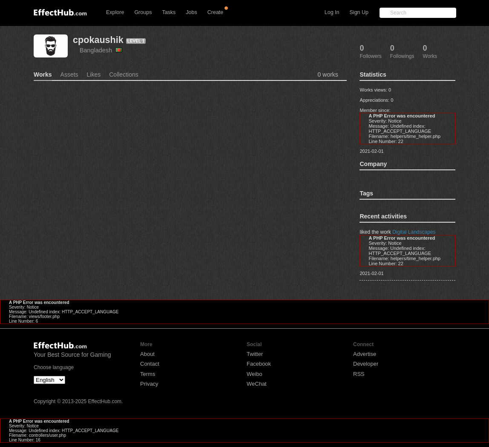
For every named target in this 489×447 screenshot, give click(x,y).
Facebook (259, 364)
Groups (143, 12)
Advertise (364, 354)
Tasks (168, 12)
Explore (115, 12)
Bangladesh (101, 50)
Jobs (191, 12)
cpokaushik (98, 39)
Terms (147, 374)
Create (215, 12)
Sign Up (359, 12)
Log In (332, 12)
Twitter (255, 354)
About (147, 354)
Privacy (149, 384)
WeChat (257, 384)
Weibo (254, 374)
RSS (359, 374)
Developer (365, 364)
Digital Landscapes (413, 232)
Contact (149, 364)
